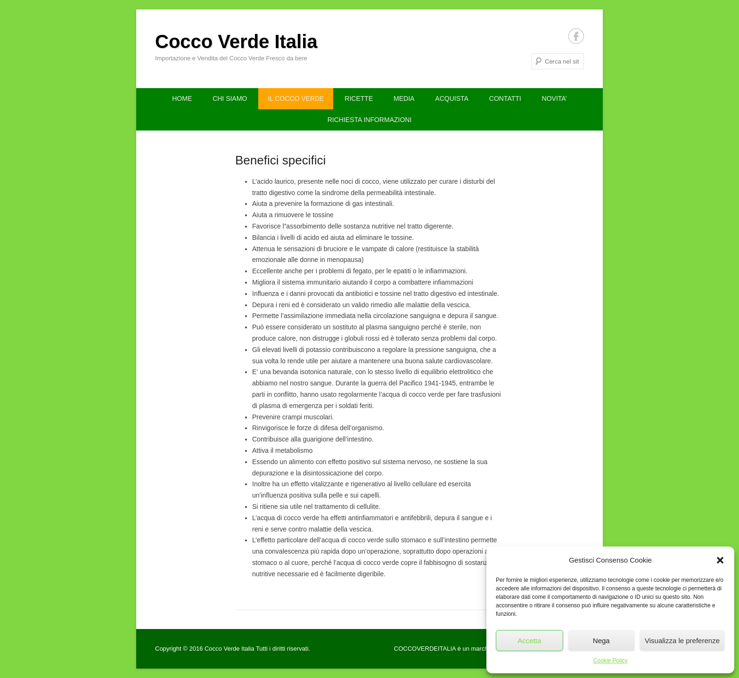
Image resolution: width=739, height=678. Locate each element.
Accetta (529, 641)
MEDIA (404, 98)
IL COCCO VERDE (296, 98)
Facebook (576, 36)
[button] (720, 560)
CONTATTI (505, 98)
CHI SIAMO (230, 98)
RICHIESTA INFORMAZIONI (370, 119)
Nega (601, 641)
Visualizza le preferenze (682, 641)
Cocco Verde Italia (236, 41)
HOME (182, 98)
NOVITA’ (554, 98)
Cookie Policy (610, 660)
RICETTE (359, 98)
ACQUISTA (451, 98)
